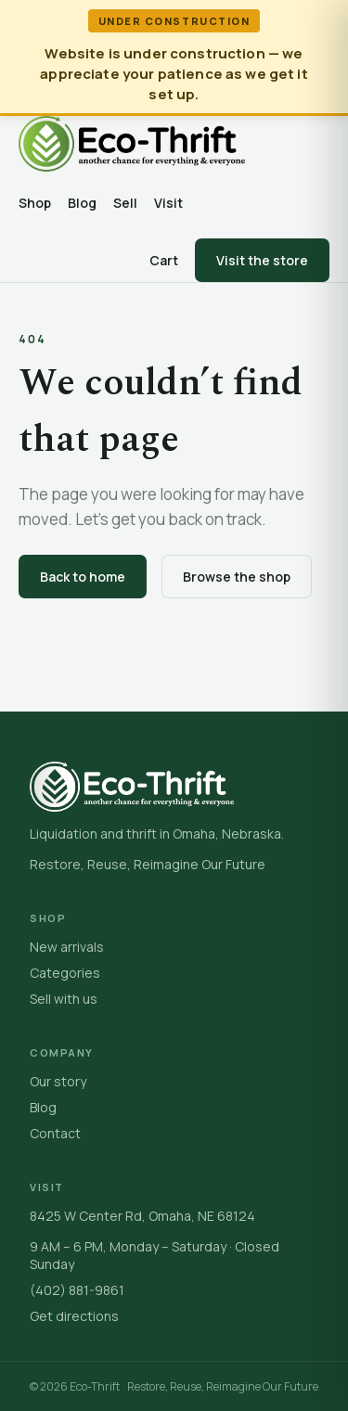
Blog (82, 203)
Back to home (82, 576)
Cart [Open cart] (163, 260)
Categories (65, 972)
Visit (168, 203)
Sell (125, 203)
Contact (55, 1133)
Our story (58, 1081)
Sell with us (63, 998)
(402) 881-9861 (77, 1290)
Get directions (74, 1316)
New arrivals (67, 947)
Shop (35, 203)
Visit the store (262, 260)
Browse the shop (236, 576)
